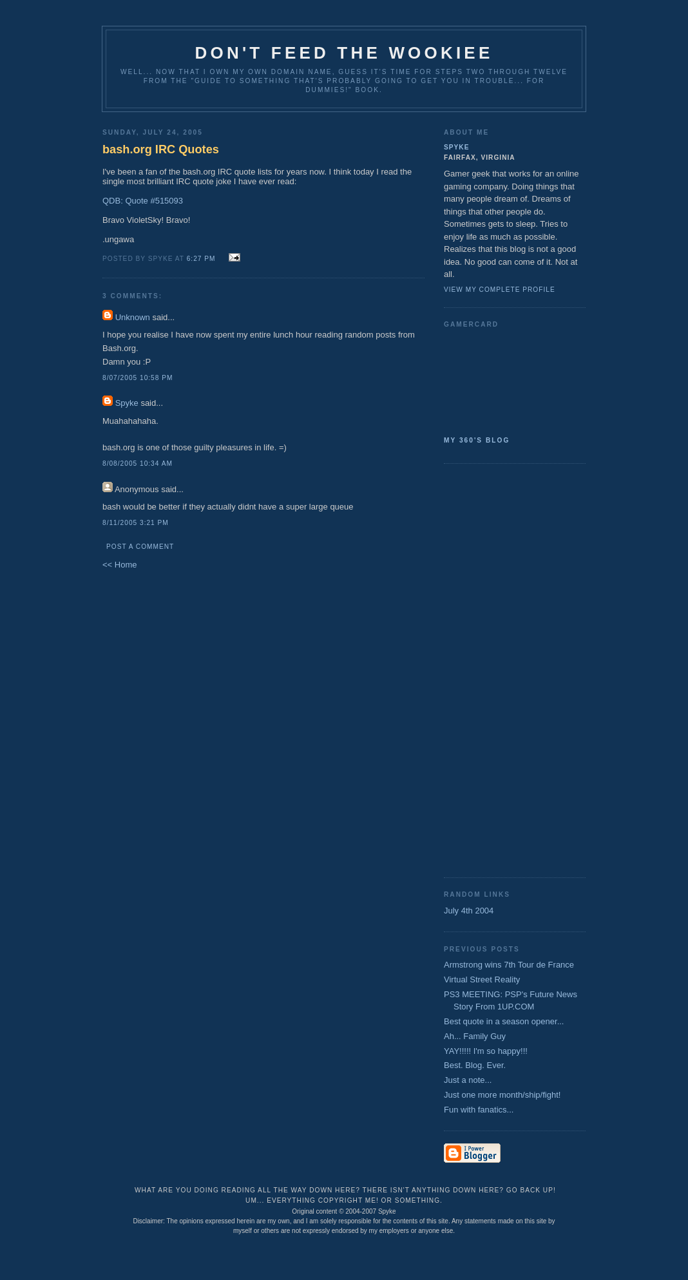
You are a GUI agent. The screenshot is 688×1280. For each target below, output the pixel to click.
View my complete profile (499, 289)
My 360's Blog (477, 440)
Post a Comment (140, 546)
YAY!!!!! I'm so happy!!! (486, 1051)
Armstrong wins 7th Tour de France (509, 965)
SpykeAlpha (509, 379)
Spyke (127, 403)
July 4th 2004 (468, 910)
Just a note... (468, 1080)
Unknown (132, 317)
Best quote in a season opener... (504, 1021)
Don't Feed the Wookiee (344, 52)
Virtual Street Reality (482, 979)
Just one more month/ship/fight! (502, 1095)
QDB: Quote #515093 (142, 200)
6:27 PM (201, 258)
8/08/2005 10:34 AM (137, 463)
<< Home (119, 564)
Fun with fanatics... (478, 1109)
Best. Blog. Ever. (475, 1065)
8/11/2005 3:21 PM (135, 522)
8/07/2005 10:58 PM (137, 377)
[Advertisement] (495, 669)
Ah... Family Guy (475, 1036)
